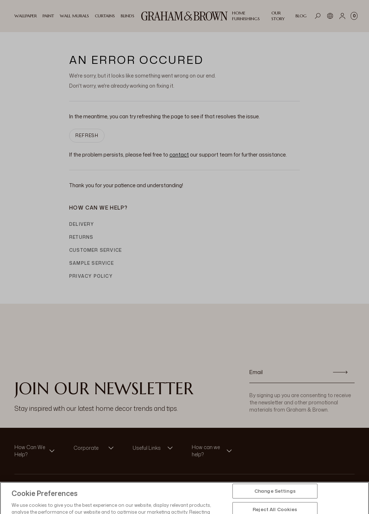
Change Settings (274, 495)
